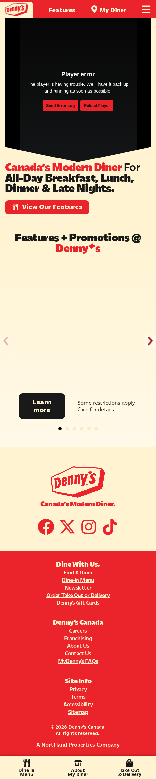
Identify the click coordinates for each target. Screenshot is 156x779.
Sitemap (78, 712)
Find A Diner (78, 572)
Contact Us (78, 653)
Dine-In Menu (78, 580)
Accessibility (78, 704)
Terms (78, 697)
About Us (78, 646)
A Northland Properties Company (78, 745)
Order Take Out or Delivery (78, 595)
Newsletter (78, 587)
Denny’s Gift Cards (77, 602)
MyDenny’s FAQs (78, 661)
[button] (5, 341)
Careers (78, 630)
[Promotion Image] (78, 327)
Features (61, 10)
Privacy (78, 689)
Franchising (78, 638)
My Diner (113, 10)
